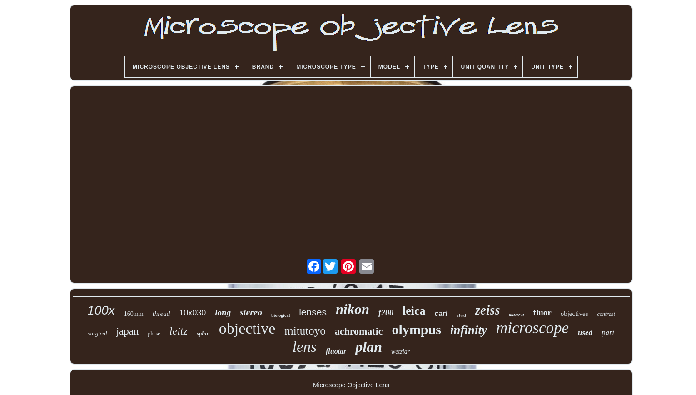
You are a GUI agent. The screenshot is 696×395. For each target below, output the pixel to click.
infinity (468, 330)
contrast (606, 314)
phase (154, 333)
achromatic (359, 331)
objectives (574, 313)
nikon (352, 309)
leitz (178, 331)
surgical (97, 333)
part (608, 332)
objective (247, 328)
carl (441, 313)
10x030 (192, 312)
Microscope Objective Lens (351, 385)
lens (305, 347)
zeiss (487, 310)
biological (280, 315)
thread (161, 313)
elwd (461, 315)
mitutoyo (304, 331)
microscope (532, 328)
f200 (385, 312)
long (223, 312)
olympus (416, 329)
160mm (134, 313)
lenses (313, 312)
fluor (542, 312)
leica (414, 310)
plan (368, 347)
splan (203, 333)
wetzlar (400, 351)
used (585, 332)
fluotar (336, 351)
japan (127, 331)
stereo (251, 312)
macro (516, 315)
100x (101, 310)
